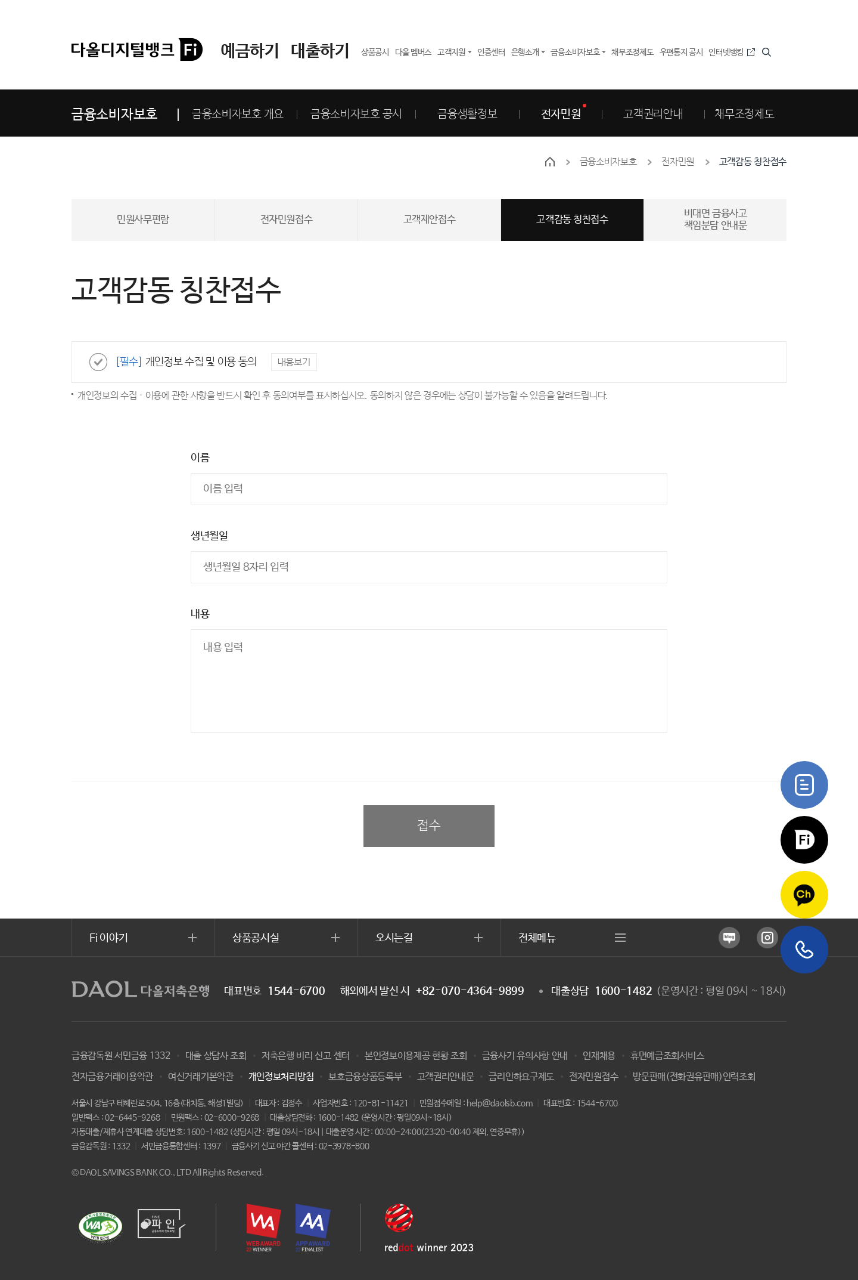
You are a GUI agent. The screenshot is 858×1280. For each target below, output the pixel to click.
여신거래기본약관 (201, 1077)
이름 (200, 458)
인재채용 (599, 1056)
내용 (200, 614)
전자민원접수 (593, 1077)
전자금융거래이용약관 (112, 1077)
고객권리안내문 (445, 1077)
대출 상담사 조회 (216, 1056)
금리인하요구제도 (521, 1077)
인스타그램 (767, 938)
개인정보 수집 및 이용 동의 (186, 362)
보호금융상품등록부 (365, 1077)
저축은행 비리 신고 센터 (306, 1056)
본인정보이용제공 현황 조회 (416, 1056)
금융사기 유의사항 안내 (525, 1056)
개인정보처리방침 (281, 1077)
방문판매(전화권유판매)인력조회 (694, 1077)
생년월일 (209, 536)
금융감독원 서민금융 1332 (121, 1056)
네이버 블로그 (729, 938)
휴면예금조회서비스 (667, 1056)
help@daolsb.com (500, 1103)
